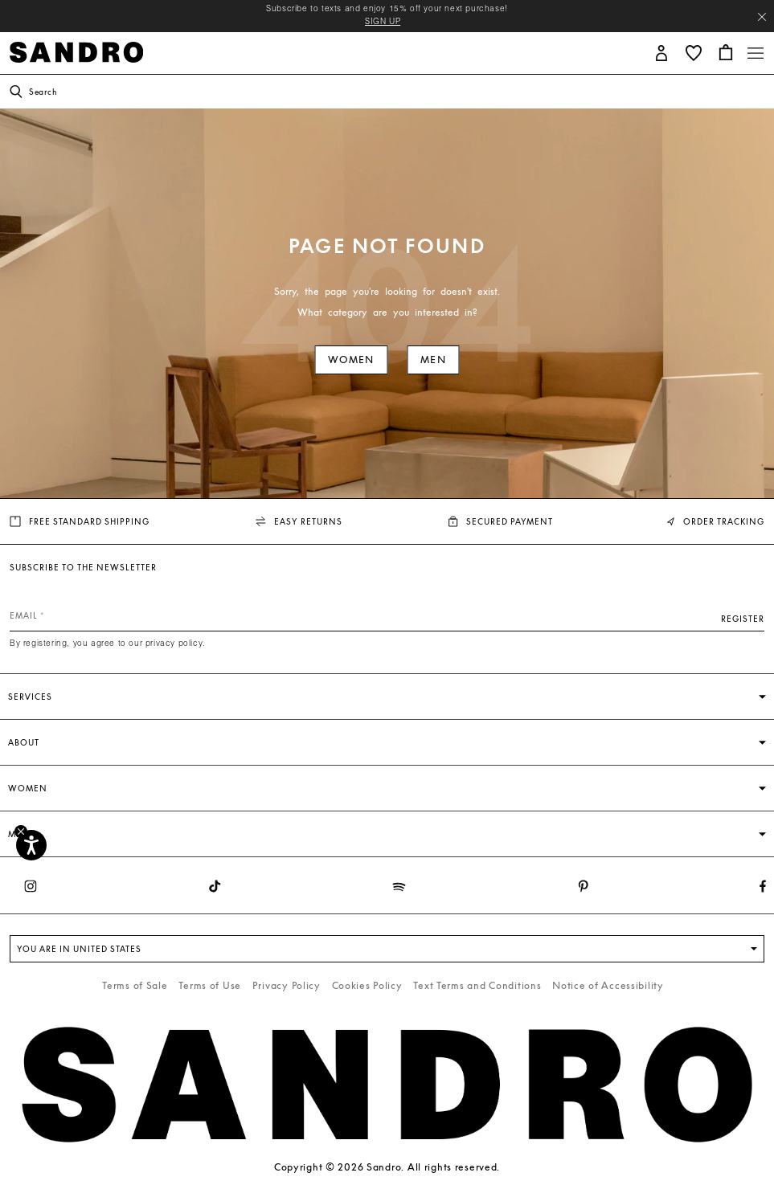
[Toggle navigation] (755, 53)
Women (351, 359)
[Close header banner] (762, 17)
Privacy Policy (286, 985)
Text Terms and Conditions (477, 985)
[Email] (387, 615)
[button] (661, 52)
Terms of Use (209, 985)
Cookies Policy (367, 985)
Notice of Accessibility (608, 985)
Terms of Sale (134, 985)
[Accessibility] (31, 845)
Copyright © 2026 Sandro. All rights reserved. (387, 1167)
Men (433, 359)
